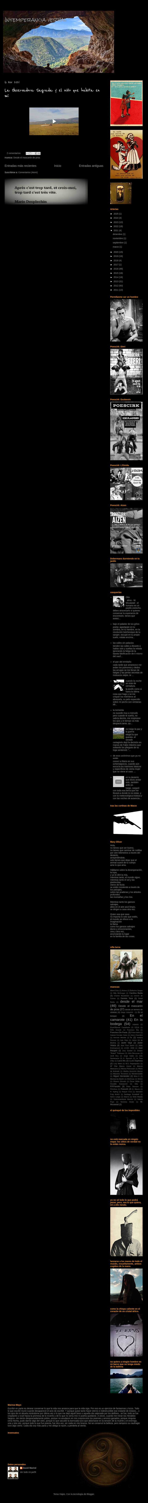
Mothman (130, 1079)
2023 (116, 222)
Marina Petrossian (128, 1069)
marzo (116, 247)
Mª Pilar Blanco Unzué (120, 1066)
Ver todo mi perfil (28, 1472)
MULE (140, 1079)
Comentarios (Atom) (28, 172)
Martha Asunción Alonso (133, 1071)
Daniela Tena (127, 998)
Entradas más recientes (20, 165)
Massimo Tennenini (120, 1074)
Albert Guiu (114, 990)
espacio (136, 1024)
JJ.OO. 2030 (129, 1048)
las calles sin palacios (123, 643)
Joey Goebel (127, 1051)
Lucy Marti (117, 1063)
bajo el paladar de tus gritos (126, 624)
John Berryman (134, 1053)
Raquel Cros (127, 1092)
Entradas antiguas (91, 165)
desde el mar (131, 1001)
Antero (124, 990)
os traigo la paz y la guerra (134, 730)
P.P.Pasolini (115, 1086)
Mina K (137, 1076)
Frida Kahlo (135, 1032)
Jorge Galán (129, 1056)
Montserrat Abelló (117, 1079)
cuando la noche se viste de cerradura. (134, 683)
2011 (116, 290)
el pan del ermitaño (122, 662)
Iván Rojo (124, 1040)
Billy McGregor (119, 993)
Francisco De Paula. (119, 1032)
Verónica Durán (127, 1102)
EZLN (137, 1027)
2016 (116, 269)
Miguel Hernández (121, 1076)
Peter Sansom (132, 1086)
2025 (116, 213)
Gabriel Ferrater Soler (118, 1035)
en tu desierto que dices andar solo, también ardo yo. (133, 781)
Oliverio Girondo (119, 1081)
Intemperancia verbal (36, 19)
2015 (116, 273)
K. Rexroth (127, 1058)
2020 (116, 252)
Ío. (131, 1037)
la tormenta (118, 710)
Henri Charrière (137, 1035)
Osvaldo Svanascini (118, 1084)
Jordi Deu (114, 1056)
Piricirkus (113, 1089)
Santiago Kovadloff (131, 1094)
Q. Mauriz (136, 1089)
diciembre (118, 234)
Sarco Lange (115, 1097)
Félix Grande (115, 1030)
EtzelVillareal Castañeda (120, 1027)
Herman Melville (119, 1037)
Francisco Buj (133, 1030)
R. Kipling (114, 1092)
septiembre (118, 242)
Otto (128, 597)
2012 (116, 285)
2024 (116, 218)
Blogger (90, 1494)
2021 (116, 230)
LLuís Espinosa (136, 1061)
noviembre (118, 238)
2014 (116, 277)
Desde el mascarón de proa (26, 157)
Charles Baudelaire (121, 996)
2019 (116, 256)
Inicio (57, 165)
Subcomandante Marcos (123, 1099)
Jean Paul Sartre (127, 1045)
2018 (116, 260)
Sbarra (126, 1097)
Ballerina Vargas (136, 990)
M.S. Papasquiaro (133, 1063)
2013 (116, 281)
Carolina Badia (136, 993)
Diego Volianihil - (127, 1012)
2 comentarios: (14, 153)
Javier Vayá (126, 1043)
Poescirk (124, 1089)
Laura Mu (121, 1061)
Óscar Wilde (135, 1081)
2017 (116, 264)
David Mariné (29, 1468)
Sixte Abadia (138, 1097)
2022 (116, 226)
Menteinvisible (137, 1074)
